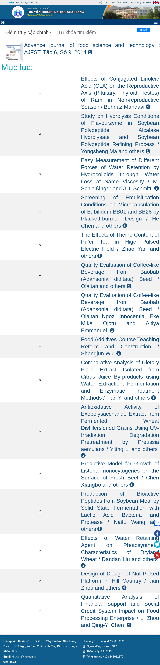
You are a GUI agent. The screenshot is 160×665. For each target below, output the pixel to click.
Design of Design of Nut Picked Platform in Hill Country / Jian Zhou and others (120, 581)
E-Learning (136, 2)
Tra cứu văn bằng (120, 2)
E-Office (147, 2)
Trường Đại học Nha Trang (24, 2)
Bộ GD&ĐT (105, 2)
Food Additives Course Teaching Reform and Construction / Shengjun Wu (120, 346)
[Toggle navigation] (156, 22)
